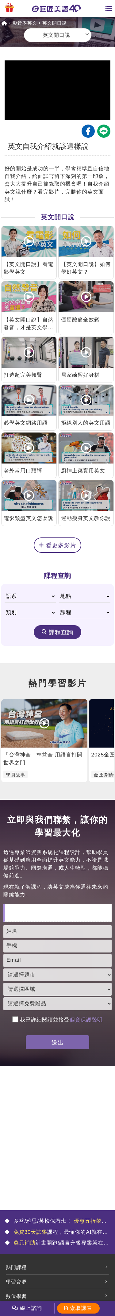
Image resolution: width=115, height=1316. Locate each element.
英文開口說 (54, 22)
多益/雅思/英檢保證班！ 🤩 (56, 1221)
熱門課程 (16, 1267)
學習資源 (16, 1281)
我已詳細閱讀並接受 (57, 1020)
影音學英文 (25, 22)
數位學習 (16, 1296)
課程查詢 (61, 632)
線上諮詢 (31, 1308)
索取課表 (81, 1308)
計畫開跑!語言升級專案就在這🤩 (57, 1243)
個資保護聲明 (86, 1020)
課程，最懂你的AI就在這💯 (56, 1232)
